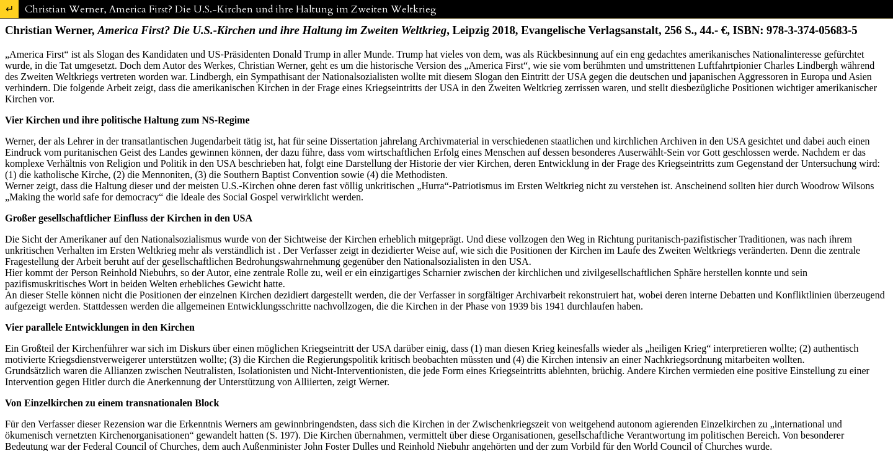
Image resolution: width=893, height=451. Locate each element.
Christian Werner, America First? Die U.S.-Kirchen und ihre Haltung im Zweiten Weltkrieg (231, 9)
